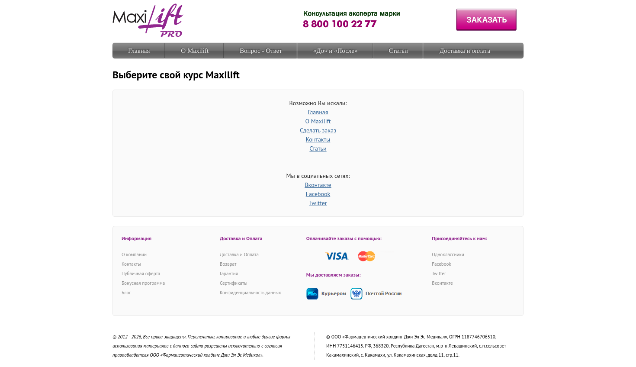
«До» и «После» (335, 50)
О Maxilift (195, 50)
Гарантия (229, 273)
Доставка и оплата (465, 50)
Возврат (228, 264)
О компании (134, 254)
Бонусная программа (143, 283)
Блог (126, 293)
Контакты (318, 139)
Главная (139, 50)
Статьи (398, 50)
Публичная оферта (141, 273)
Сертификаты (233, 283)
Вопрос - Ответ (261, 50)
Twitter (318, 203)
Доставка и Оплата (239, 254)
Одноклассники (448, 254)
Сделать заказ (318, 130)
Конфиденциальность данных (250, 293)
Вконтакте (318, 185)
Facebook (318, 194)
